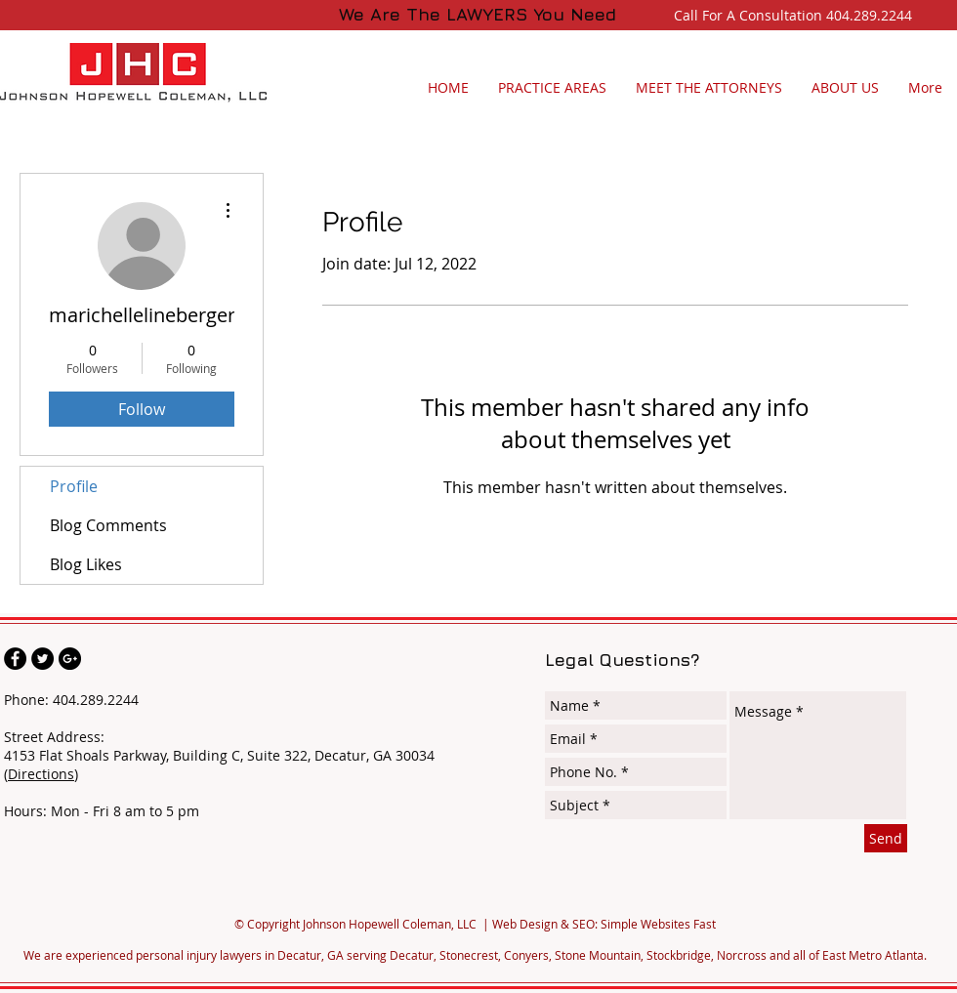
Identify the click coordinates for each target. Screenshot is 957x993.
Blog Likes (86, 564)
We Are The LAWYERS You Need (477, 14)
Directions (41, 774)
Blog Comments (108, 525)
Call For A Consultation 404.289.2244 (797, 15)
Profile (74, 486)
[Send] (885, 838)
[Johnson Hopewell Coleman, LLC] (15, 658)
